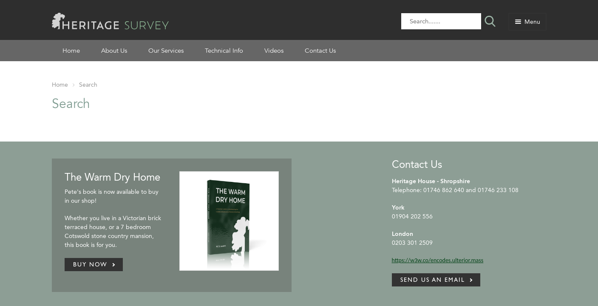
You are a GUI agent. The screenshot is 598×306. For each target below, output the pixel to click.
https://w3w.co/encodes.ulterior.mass (438, 260)
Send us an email (432, 279)
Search (88, 84)
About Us (114, 50)
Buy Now (90, 264)
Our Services (166, 50)
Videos (273, 50)
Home (71, 50)
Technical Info (224, 50)
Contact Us (320, 50)
